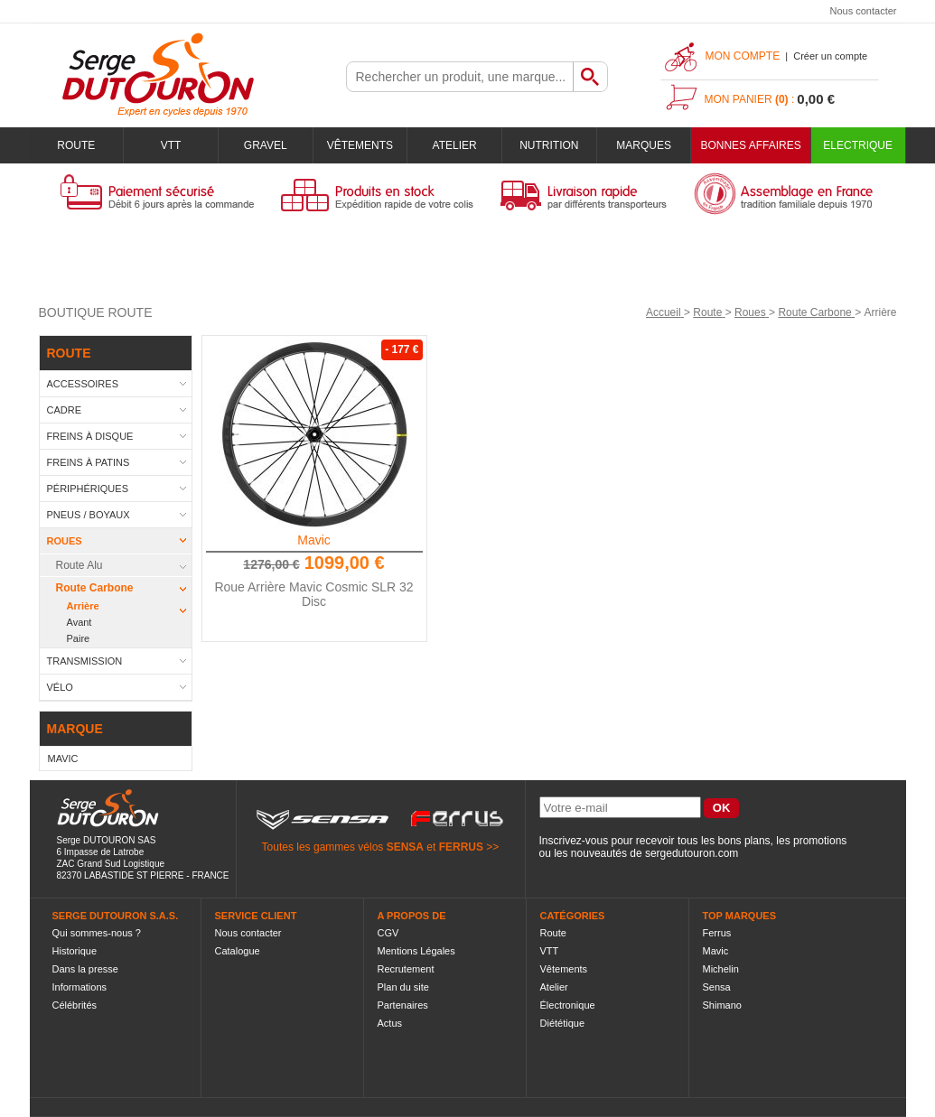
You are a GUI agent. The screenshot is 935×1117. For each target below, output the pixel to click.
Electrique (858, 145)
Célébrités (75, 1005)
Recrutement (406, 968)
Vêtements (360, 145)
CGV (388, 932)
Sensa (717, 987)
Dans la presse (85, 968)
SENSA (405, 847)
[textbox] (460, 76)
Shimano (722, 1005)
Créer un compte (830, 56)
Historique (75, 950)
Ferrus (717, 932)
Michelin (721, 968)
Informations (80, 987)
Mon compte (743, 56)
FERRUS (461, 847)
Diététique (562, 1023)
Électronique (567, 1005)
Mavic (314, 540)
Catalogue (237, 950)
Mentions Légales (416, 950)
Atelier (455, 145)
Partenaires (403, 1005)
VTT (171, 145)
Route (76, 145)
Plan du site (403, 987)
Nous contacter (863, 10)
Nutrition (548, 145)
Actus (390, 1023)
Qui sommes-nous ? (96, 932)
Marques (643, 145)
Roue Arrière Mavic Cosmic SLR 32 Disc (313, 594)
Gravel (265, 145)
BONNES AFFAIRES (750, 145)
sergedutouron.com (691, 853)
